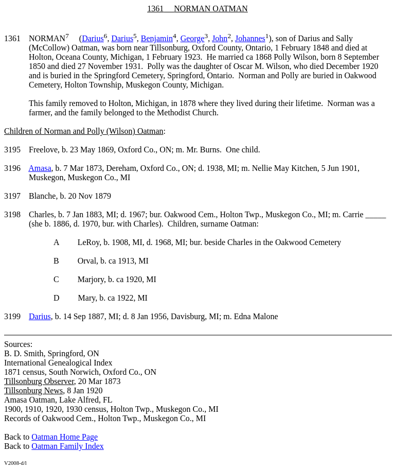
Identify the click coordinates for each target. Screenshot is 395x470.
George (193, 38)
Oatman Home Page (64, 436)
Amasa (39, 168)
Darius (93, 38)
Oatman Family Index (67, 446)
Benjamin (157, 38)
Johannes (250, 38)
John (219, 38)
